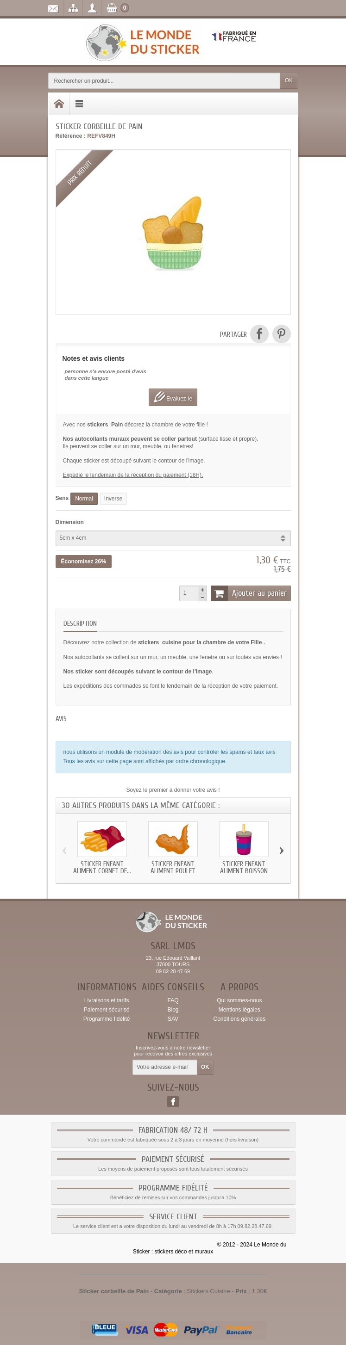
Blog (172, 1009)
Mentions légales (239, 1009)
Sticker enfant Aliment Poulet (173, 867)
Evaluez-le (173, 397)
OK (289, 80)
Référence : (71, 136)
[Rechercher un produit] (164, 81)
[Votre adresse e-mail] (164, 1067)
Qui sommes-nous (239, 1000)
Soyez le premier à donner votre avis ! (173, 790)
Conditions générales (239, 1019)
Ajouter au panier (249, 593)
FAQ (172, 1000)
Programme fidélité (106, 1019)
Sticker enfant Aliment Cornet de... (102, 867)
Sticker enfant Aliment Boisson (244, 867)
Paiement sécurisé (107, 1009)
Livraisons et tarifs (106, 1000)
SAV (173, 1019)
